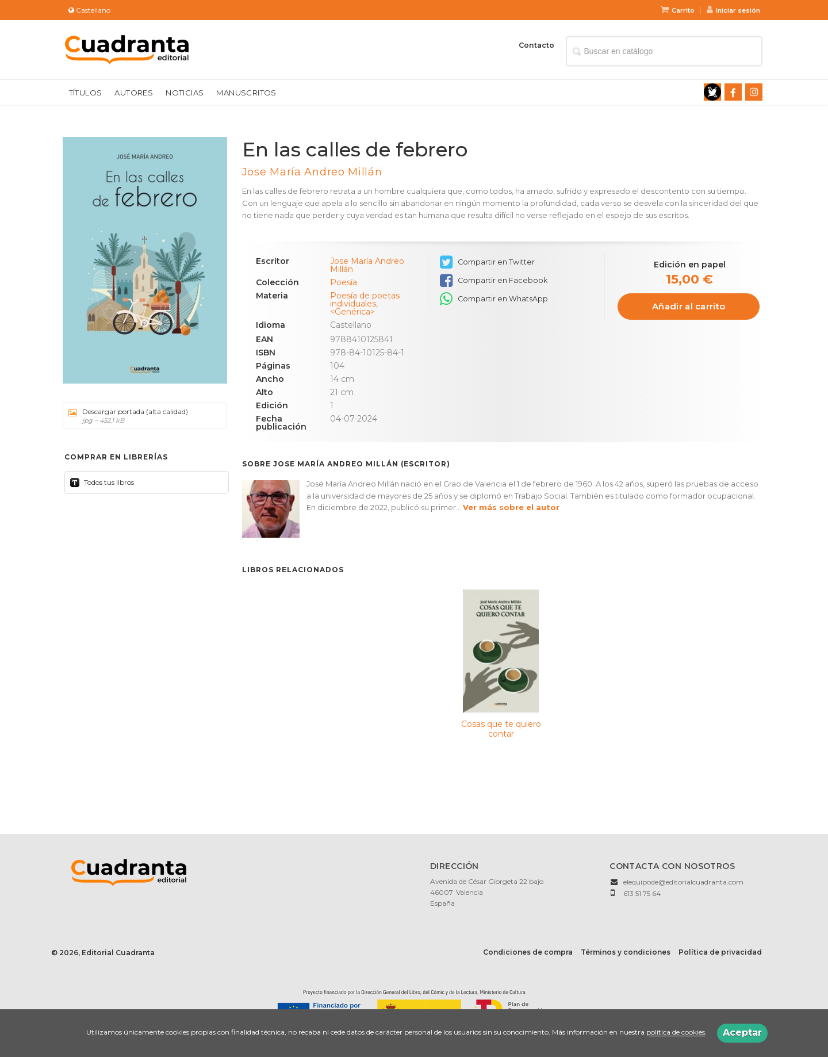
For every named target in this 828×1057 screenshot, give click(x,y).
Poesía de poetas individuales (365, 299)
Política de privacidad (720, 952)
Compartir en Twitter (487, 262)
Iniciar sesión (733, 10)
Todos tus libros (108, 482)
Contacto (536, 45)
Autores (133, 92)
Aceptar (742, 1032)
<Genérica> (352, 312)
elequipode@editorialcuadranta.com (683, 882)
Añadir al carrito (688, 306)
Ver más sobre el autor (511, 507)
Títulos (85, 92)
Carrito (678, 10)
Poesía (343, 282)
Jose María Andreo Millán (312, 172)
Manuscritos (246, 92)
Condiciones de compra (528, 952)
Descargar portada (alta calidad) (140, 415)
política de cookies (675, 1032)
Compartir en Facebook (493, 280)
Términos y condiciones (625, 952)
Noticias (185, 92)
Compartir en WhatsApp (494, 299)
